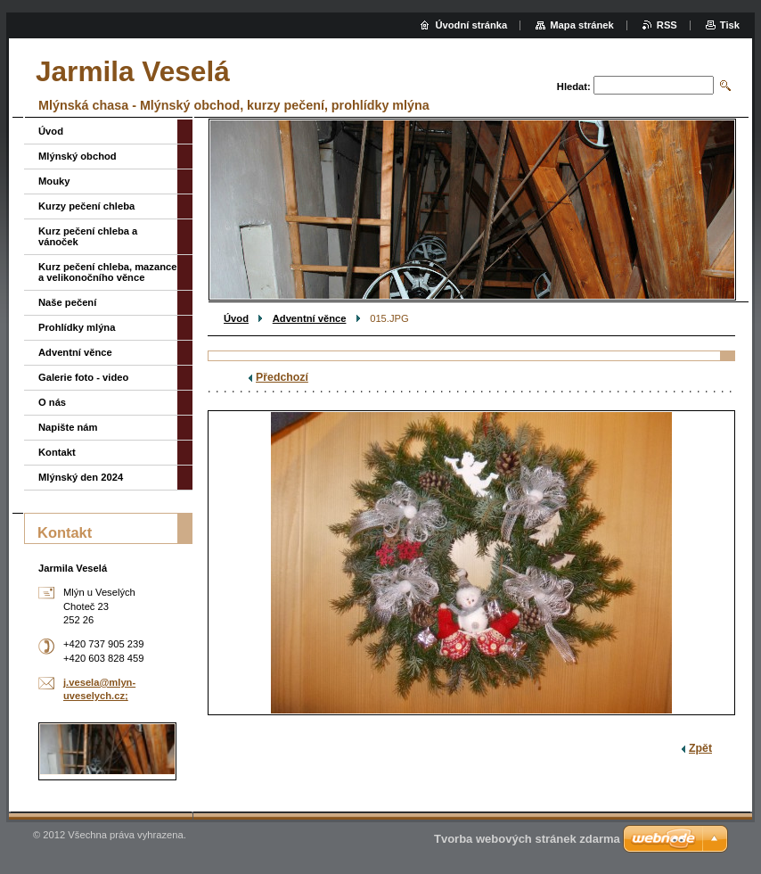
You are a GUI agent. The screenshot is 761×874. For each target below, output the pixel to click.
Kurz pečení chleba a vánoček (87, 236)
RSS (667, 25)
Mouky (54, 181)
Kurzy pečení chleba (86, 206)
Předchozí (282, 377)
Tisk (730, 25)
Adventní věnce (310, 318)
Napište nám (68, 427)
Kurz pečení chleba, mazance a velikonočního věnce (107, 272)
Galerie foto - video (83, 377)
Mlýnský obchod (77, 156)
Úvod (236, 318)
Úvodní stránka (471, 25)
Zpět (700, 748)
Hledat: (574, 86)
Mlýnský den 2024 (80, 477)
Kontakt (57, 452)
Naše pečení (67, 302)
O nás (52, 402)
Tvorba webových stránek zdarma (527, 838)
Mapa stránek (582, 25)
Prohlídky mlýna (76, 327)
